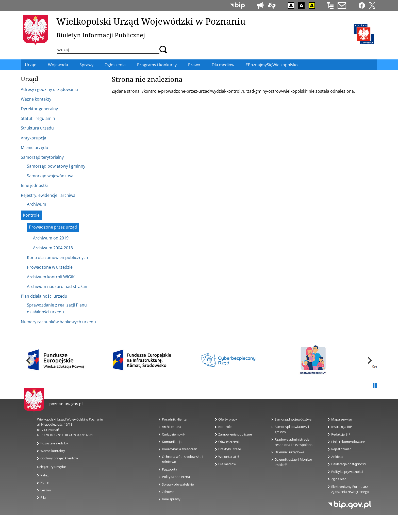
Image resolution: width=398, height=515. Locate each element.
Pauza (374, 386)
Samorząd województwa (293, 419)
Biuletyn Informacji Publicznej (100, 35)
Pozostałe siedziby (54, 443)
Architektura (171, 426)
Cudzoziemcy (173, 434)
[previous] (29, 360)
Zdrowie (168, 491)
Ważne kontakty (52, 450)
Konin (44, 482)
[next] (369, 360)
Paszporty (169, 469)
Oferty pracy (227, 419)
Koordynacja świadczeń (179, 449)
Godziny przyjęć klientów (59, 458)
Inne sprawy (171, 499)
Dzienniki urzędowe (289, 452)
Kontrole (224, 426)
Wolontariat (228, 456)
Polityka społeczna (176, 476)
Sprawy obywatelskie (178, 484)
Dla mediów (227, 464)
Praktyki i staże (229, 449)
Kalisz (44, 475)
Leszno (45, 490)
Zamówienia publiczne (235, 434)
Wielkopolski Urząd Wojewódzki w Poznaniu (150, 21)
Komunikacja (171, 441)
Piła (43, 497)
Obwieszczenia (229, 441)
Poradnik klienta (174, 419)
